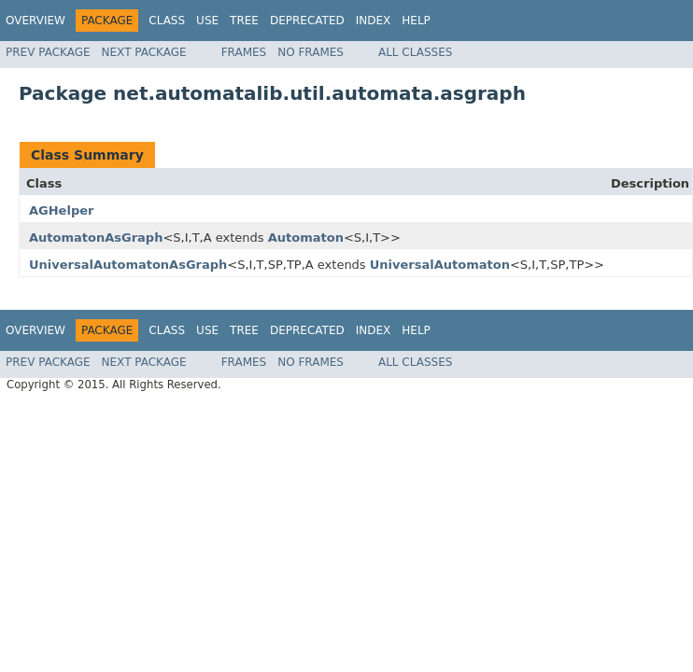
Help (416, 20)
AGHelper (61, 210)
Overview (35, 20)
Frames (244, 52)
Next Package (144, 52)
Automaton (306, 238)
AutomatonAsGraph (96, 238)
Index (373, 20)
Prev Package (48, 52)
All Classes (415, 52)
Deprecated (307, 20)
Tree (244, 20)
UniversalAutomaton (440, 265)
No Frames (310, 52)
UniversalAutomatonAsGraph (128, 265)
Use (207, 20)
